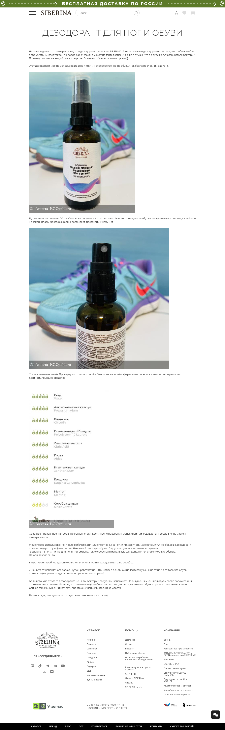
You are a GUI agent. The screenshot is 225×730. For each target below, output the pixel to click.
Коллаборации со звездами (178, 690)
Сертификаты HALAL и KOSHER (176, 680)
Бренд (167, 640)
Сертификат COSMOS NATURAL (175, 674)
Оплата (129, 644)
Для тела (91, 653)
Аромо (90, 662)
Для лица (92, 644)
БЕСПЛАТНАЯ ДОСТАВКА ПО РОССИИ (112, 3)
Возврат (129, 648)
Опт (166, 644)
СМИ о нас (130, 674)
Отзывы (129, 682)
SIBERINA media (133, 687)
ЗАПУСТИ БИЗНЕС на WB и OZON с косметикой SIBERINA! (180, 654)
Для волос (92, 648)
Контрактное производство (178, 648)
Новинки (91, 640)
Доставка (130, 640)
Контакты (169, 659)
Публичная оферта (135, 653)
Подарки (91, 666)
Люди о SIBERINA (134, 678)
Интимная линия (96, 675)
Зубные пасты (94, 679)
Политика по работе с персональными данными (139, 658)
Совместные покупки (175, 668)
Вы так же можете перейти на (107, 706)
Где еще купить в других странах (138, 668)
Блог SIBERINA (171, 664)
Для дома (92, 657)
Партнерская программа (177, 694)
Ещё (89, 671)
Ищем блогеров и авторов (177, 685)
